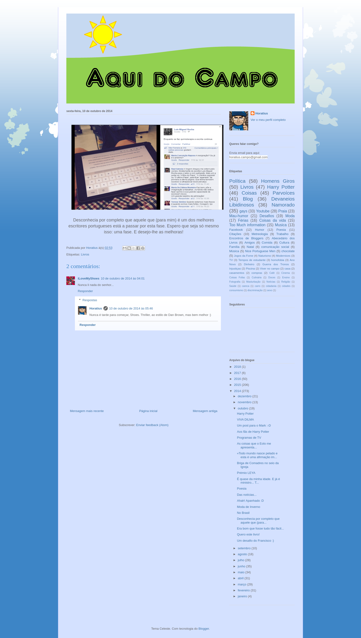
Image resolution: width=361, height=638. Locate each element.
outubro (243, 408)
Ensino (286, 277)
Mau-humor (238, 216)
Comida (267, 242)
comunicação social (275, 247)
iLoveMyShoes (88, 278)
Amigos (249, 242)
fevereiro (244, 590)
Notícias (270, 281)
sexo (269, 290)
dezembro (245, 396)
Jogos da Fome (243, 255)
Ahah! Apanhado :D (250, 500)
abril (241, 578)
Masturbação (253, 281)
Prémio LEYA (246, 473)
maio (241, 572)
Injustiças (235, 268)
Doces (271, 277)
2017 (238, 373)
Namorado (283, 204)
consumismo (236, 290)
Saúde (232, 286)
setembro (245, 548)
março (242, 584)
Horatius (95, 308)
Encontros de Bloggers (246, 238)
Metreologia (260, 234)
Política (237, 181)
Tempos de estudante (251, 259)
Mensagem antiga (205, 411)
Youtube (263, 211)
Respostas (90, 300)
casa (287, 268)
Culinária (257, 277)
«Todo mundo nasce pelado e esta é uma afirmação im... (257, 455)
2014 (238, 391)
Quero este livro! (248, 534)
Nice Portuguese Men (260, 251)
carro (257, 286)
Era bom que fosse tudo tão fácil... (260, 528)
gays (243, 211)
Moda (290, 216)
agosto (243, 554)
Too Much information (247, 225)
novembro (245, 402)
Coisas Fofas (237, 277)
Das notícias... (246, 494)
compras (256, 272)
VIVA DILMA (245, 419)
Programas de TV (249, 437)
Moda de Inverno (248, 507)
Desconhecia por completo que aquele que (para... (258, 520)
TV (231, 259)
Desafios (267, 216)
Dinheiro (249, 264)
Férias (243, 220)
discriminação (255, 290)
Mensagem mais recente (87, 411)
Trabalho (282, 234)
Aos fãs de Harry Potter (253, 431)
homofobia (277, 259)
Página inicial (148, 411)
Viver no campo (269, 268)
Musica (281, 225)
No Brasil (243, 513)
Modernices (283, 255)
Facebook (236, 229)
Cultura (284, 242)
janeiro (243, 596)
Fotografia (234, 281)
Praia (282, 211)
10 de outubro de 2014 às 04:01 (123, 278)
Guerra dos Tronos (276, 264)
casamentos (236, 272)
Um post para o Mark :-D (254, 425)
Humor (259, 229)
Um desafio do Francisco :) (255, 540)
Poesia (281, 229)
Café (272, 273)
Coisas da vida (272, 220)
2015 (238, 385)
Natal (250, 247)
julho (241, 560)
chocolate (288, 251)
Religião (285, 281)
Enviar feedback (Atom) (152, 425)
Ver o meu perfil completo (268, 120)
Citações (235, 234)
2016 (238, 379)
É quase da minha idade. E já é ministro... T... (258, 481)
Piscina (250, 268)
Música (234, 251)
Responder (85, 291)
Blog (248, 198)
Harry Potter (281, 187)
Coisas (249, 193)
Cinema (285, 273)
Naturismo (264, 255)
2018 (238, 366)
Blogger (204, 628)
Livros (85, 254)
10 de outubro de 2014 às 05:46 (131, 308)
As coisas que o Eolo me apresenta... (254, 445)
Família (234, 247)
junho (242, 566)
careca (245, 286)
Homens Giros (278, 181)
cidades (286, 286)
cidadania (271, 286)
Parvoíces (284, 193)
